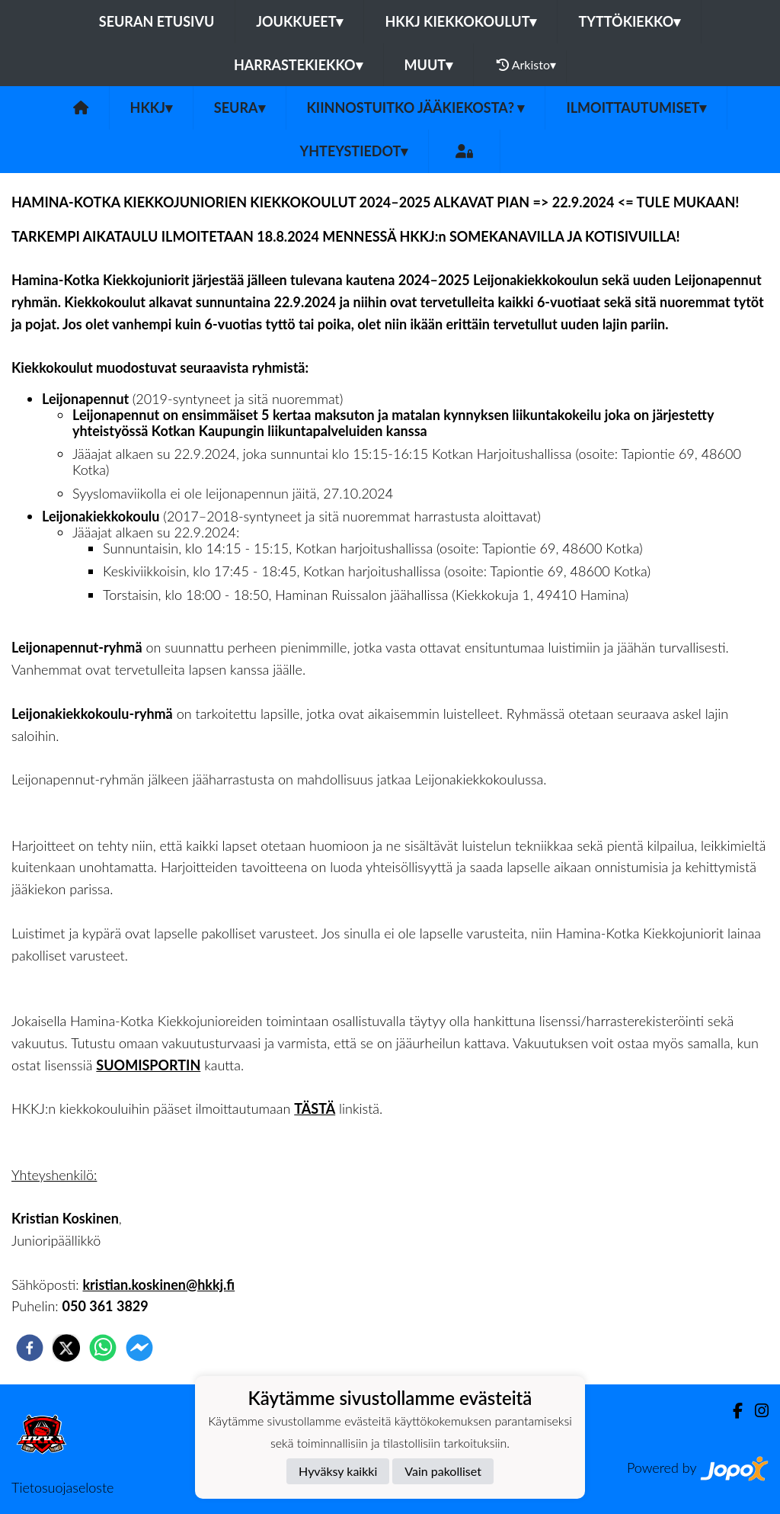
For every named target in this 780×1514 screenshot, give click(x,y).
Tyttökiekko (629, 21)
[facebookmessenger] (139, 1348)
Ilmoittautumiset (636, 107)
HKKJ (151, 107)
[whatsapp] (103, 1348)
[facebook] (29, 1348)
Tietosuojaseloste (62, 1487)
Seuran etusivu (157, 21)
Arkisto (526, 65)
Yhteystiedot (354, 151)
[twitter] (66, 1348)
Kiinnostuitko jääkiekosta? (416, 107)
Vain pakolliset (442, 1471)
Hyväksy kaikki (338, 1471)
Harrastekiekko (298, 64)
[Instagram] (756, 1411)
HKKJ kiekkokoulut (460, 21)
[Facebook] (732, 1411)
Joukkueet (299, 21)
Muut (428, 64)
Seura (239, 107)
